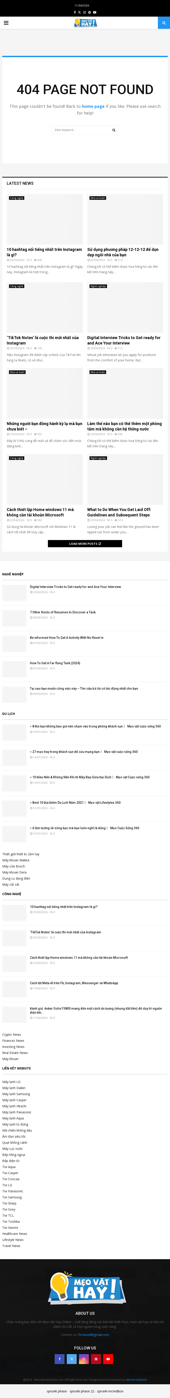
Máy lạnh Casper (14, 1100)
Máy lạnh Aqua (13, 1118)
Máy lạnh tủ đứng (15, 1124)
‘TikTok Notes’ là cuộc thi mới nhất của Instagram (65, 932)
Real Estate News (15, 1053)
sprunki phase (57, 1391)
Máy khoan (10, 1059)
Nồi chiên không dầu (17, 1130)
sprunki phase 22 (82, 1391)
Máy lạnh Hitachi (14, 1106)
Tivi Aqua (9, 1167)
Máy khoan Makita (15, 860)
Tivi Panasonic (12, 1191)
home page (93, 106)
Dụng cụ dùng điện (16, 878)
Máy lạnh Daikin (13, 1088)
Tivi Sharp (9, 1203)
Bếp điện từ (10, 1161)
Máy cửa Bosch (13, 866)
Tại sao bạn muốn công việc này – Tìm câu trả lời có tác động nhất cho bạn (84, 688)
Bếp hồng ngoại (13, 1155)
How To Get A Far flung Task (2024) (55, 663)
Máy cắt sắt (10, 884)
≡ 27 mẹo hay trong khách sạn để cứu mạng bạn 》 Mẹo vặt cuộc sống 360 (84, 752)
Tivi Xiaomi (10, 1227)
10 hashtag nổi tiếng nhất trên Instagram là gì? (64, 907)
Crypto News (11, 1034)
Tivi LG (7, 1185)
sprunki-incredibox (110, 1391)
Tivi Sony (8, 1209)
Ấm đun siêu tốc (14, 1136)
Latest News (20, 183)
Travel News (11, 1246)
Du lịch (8, 713)
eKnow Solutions (136, 1380)
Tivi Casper (10, 1173)
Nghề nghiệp (98, 286)
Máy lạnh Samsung (16, 1094)
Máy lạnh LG (11, 1082)
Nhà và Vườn (98, 198)
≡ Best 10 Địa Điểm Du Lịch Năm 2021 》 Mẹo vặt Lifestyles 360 (75, 802)
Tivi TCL (8, 1215)
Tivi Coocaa (10, 1179)
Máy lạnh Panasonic (16, 1112)
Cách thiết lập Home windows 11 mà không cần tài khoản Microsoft (79, 957)
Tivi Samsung (12, 1197)
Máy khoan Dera (14, 872)
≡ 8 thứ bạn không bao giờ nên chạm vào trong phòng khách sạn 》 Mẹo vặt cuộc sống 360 (95, 726)
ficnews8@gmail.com (93, 1335)
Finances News (13, 1040)
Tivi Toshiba (11, 1221)
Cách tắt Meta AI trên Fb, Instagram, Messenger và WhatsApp (74, 983)
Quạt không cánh (14, 1142)
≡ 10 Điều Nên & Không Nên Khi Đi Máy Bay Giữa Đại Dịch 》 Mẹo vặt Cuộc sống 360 (90, 777)
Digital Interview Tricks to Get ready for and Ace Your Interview (75, 587)
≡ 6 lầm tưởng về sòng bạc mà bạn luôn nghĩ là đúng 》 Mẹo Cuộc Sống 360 (84, 828)
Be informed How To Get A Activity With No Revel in (66, 637)
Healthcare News (14, 1233)
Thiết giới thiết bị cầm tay (20, 854)
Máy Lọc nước (12, 1148)
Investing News (13, 1047)
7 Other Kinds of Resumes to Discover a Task (63, 612)
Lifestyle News (13, 1240)
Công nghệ (16, 198)
